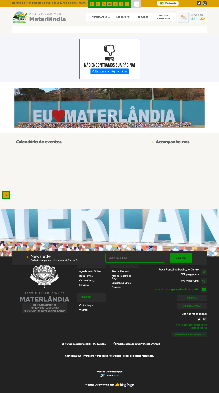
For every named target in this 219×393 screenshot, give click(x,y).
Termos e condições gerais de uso (191, 325)
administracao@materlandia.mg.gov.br (177, 289)
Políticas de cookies (197, 328)
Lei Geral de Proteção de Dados (189, 334)
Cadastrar (181, 257)
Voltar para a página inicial (109, 71)
